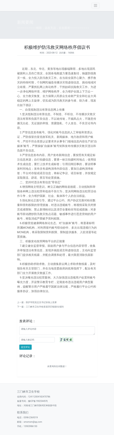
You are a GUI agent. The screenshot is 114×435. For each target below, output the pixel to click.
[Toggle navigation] (95, 5)
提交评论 (25, 347)
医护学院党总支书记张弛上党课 (41, 302)
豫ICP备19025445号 (38, 401)
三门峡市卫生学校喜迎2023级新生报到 (45, 306)
